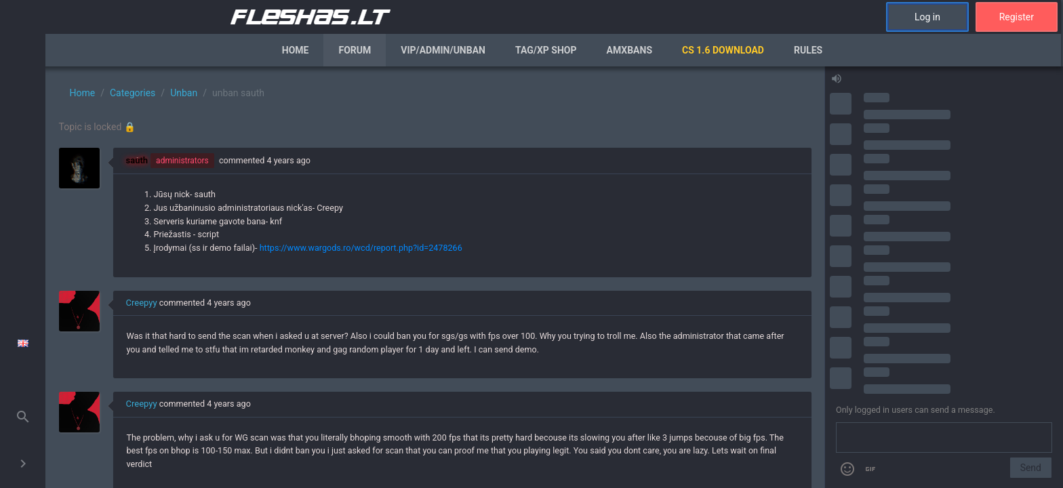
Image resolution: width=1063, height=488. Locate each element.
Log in (927, 17)
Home (295, 50)
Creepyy (141, 303)
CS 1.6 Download (723, 50)
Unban (183, 92)
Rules (808, 50)
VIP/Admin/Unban (443, 50)
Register (1016, 17)
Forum (354, 50)
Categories (132, 92)
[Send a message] (944, 437)
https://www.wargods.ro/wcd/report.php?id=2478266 (361, 248)
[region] (434, 277)
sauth (137, 160)
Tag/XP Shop (546, 50)
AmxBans (630, 50)
